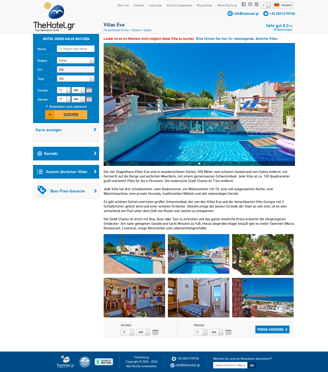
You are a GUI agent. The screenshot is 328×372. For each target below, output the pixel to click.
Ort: (40, 70)
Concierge (155, 5)
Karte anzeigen (66, 129)
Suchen (71, 114)
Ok (252, 365)
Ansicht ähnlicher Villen (67, 172)
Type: (41, 79)
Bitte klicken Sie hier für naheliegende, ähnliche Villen (236, 38)
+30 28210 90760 (282, 13)
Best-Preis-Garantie (66, 191)
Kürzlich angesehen (179, 5)
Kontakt (139, 5)
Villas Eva (114, 24)
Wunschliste (204, 5)
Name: (42, 49)
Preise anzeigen (272, 329)
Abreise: (43, 99)
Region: (43, 60)
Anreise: (43, 90)
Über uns (123, 5)
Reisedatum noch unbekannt (68, 106)
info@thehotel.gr (246, 13)
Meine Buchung (227, 5)
